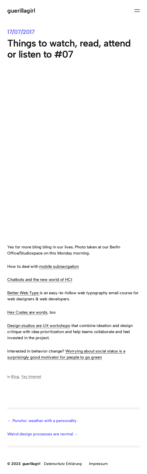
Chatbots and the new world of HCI (39, 279)
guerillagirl (21, 10)
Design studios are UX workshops (38, 325)
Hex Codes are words (27, 312)
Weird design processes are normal (40, 434)
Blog (15, 376)
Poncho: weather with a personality (44, 420)
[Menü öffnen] (137, 10)
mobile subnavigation (59, 266)
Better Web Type (23, 292)
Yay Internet (31, 376)
